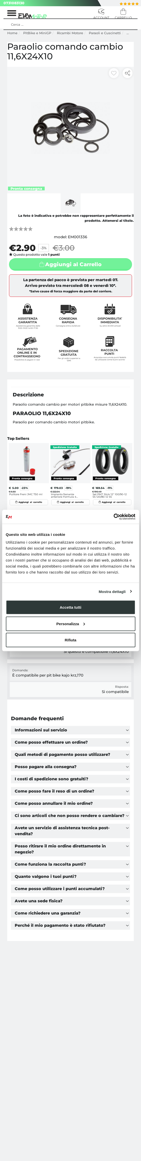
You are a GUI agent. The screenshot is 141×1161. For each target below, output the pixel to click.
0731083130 (13, 3)
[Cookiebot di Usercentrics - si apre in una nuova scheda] (113, 517)
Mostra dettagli (112, 591)
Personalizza (70, 623)
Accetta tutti (70, 607)
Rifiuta (70, 640)
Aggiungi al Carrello (73, 264)
